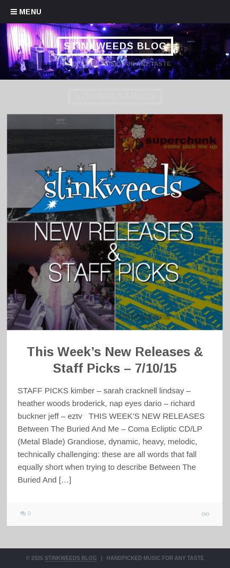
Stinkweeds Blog (114, 46)
